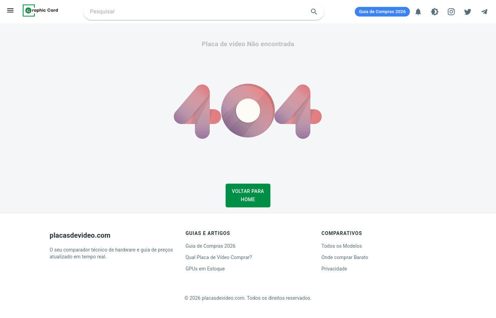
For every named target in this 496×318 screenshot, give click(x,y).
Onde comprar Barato (344, 257)
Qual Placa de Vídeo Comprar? (219, 257)
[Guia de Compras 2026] (382, 12)
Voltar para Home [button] (248, 195)
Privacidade (334, 268)
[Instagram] (451, 11)
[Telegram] (484, 11)
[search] (314, 11)
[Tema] (434, 11)
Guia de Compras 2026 (211, 246)
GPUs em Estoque (205, 268)
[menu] (10, 10)
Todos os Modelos (341, 246)
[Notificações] (418, 11)
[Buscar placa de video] (198, 11)
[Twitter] (467, 11)
